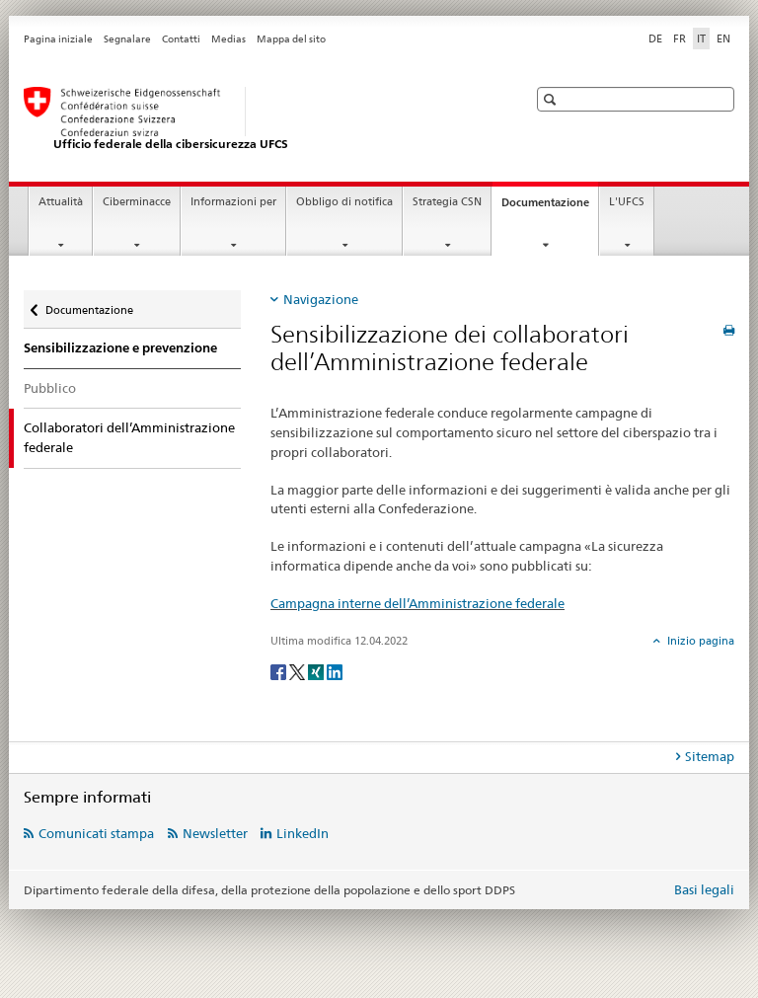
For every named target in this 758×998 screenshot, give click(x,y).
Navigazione (320, 299)
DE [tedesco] (655, 38)
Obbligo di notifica (344, 201)
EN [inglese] (723, 38)
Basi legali (704, 889)
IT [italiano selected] (701, 38)
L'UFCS (626, 201)
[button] (552, 99)
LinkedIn (302, 833)
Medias (228, 39)
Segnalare (127, 39)
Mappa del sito (291, 39)
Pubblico (50, 388)
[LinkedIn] (334, 670)
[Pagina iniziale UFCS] (256, 119)
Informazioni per (233, 201)
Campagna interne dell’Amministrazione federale (417, 603)
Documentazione (549, 207)
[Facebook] (279, 670)
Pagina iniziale (58, 39)
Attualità (60, 201)
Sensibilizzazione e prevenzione (120, 348)
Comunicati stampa (96, 833)
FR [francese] (679, 38)
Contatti (181, 39)
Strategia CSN (447, 201)
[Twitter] (298, 670)
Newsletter (215, 833)
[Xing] (317, 670)
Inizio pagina (699, 641)
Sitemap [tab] (709, 756)
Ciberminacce (137, 201)
